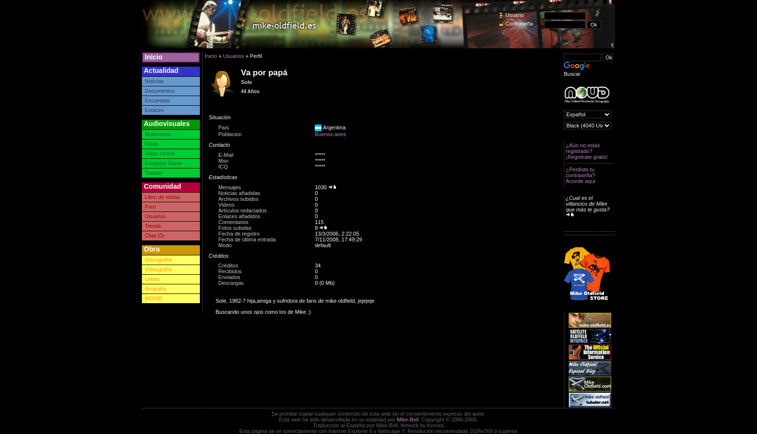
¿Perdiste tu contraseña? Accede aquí (580, 175)
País (223, 127)
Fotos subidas (234, 228)
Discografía (158, 260)
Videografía (158, 269)
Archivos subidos (238, 199)
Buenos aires (330, 134)
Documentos (160, 91)
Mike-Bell (408, 419)
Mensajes (229, 187)
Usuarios (155, 216)
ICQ (223, 166)
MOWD (153, 298)
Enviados (229, 277)
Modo (225, 245)
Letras (152, 279)
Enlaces (154, 110)
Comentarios (233, 222)
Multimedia (157, 134)
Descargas (231, 283)
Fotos (151, 144)
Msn (223, 161)
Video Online (160, 153)
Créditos (228, 265)
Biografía (155, 289)
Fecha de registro (239, 234)
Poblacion (229, 134)
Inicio (154, 57)
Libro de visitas (162, 197)
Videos (226, 205)
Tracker (154, 173)
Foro (150, 207)
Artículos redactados (242, 210)
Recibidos (229, 271)
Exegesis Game (163, 163)
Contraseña (519, 24)
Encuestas (157, 100)
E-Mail (225, 155)
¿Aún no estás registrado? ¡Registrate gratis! (587, 151)
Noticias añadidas (239, 193)
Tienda (153, 226)
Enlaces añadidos (239, 216)
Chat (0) (154, 235)
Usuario (514, 15)
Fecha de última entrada (247, 239)
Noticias (154, 81)
